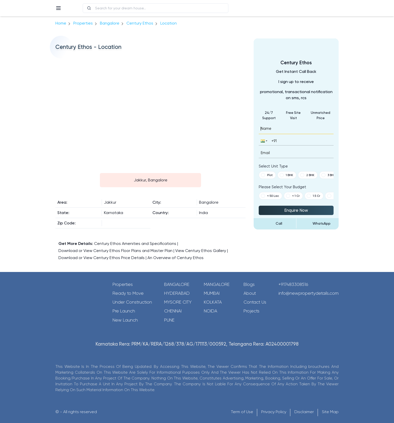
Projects (251, 310)
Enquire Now (296, 210)
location (168, 23)
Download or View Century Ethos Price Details (101, 257)
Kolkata (213, 302)
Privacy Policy (273, 411)
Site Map (330, 411)
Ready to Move (128, 293)
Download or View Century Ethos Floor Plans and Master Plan (115, 250)
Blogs (249, 284)
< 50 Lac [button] (270, 196)
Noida (210, 310)
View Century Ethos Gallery (200, 250)
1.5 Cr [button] (313, 196)
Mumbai (212, 293)
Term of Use (242, 411)
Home (60, 23)
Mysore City (178, 302)
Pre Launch (124, 310)
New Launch (125, 320)
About (250, 293)
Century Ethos (139, 23)
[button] (263, 140)
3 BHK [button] (328, 175)
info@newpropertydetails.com (308, 293)
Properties (83, 23)
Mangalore (217, 284)
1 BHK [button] (286, 175)
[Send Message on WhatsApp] (317, 223)
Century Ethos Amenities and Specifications (135, 243)
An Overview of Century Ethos (175, 257)
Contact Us (255, 302)
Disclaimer (304, 411)
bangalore (109, 23)
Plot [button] (267, 175)
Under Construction (132, 302)
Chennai (173, 310)
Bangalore (176, 284)
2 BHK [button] (307, 175)
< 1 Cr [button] (293, 196)
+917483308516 (293, 284)
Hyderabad (177, 293)
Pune (169, 320)
